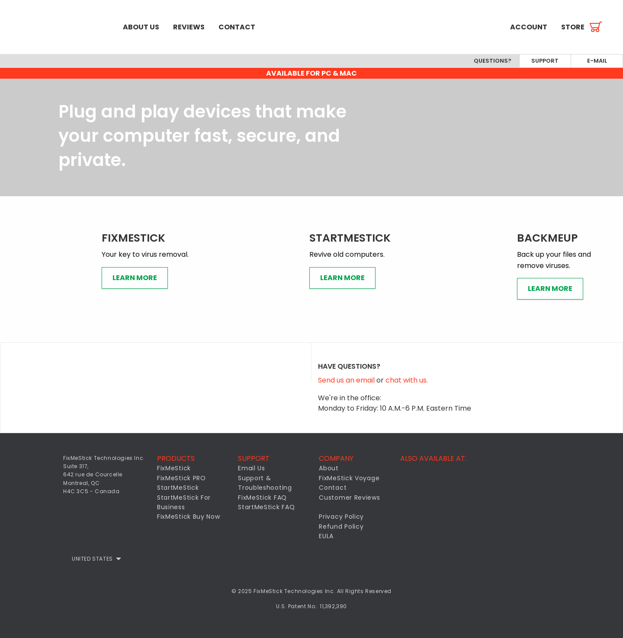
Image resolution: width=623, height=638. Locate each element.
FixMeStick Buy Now (188, 516)
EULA (326, 536)
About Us (141, 27)
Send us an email (347, 380)
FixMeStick (174, 468)
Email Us (251, 468)
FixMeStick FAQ (262, 497)
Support (545, 61)
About (329, 468)
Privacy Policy (341, 516)
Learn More (134, 278)
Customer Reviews (349, 497)
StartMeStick (178, 487)
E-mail (597, 61)
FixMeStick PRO (181, 478)
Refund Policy (341, 526)
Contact (236, 27)
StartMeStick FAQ (266, 507)
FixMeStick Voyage (349, 478)
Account (528, 27)
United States (92, 558)
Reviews (189, 27)
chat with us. (406, 380)
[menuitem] (58, 27)
